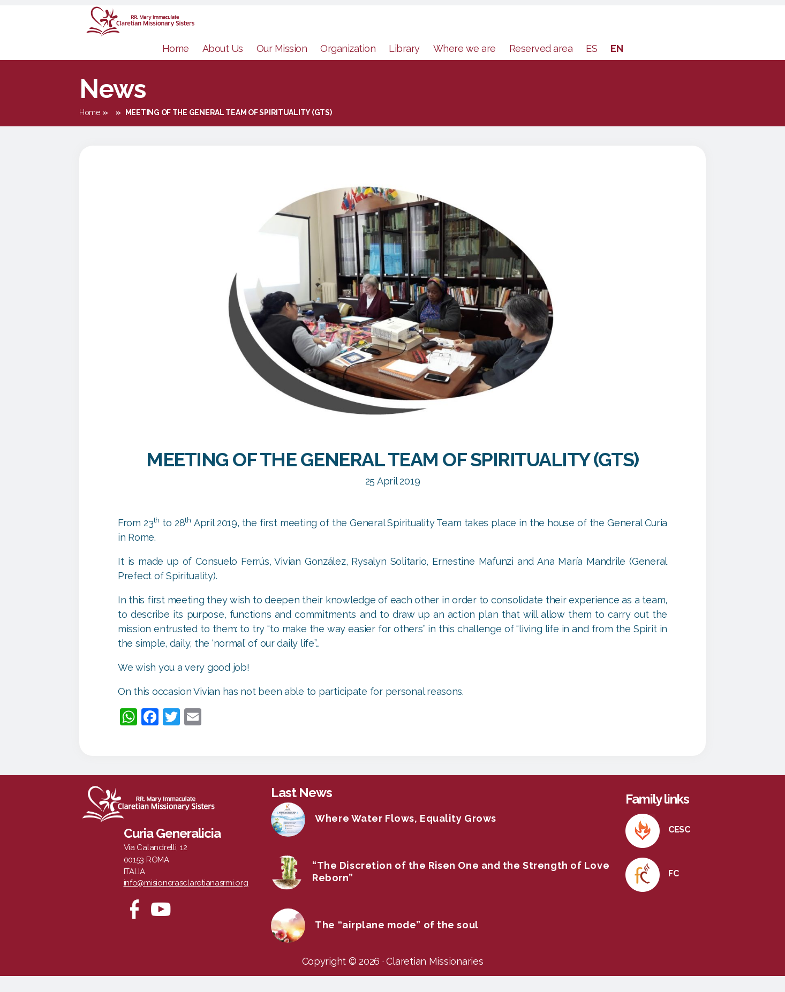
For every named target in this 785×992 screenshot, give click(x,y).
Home (175, 64)
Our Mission (281, 64)
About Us (222, 64)
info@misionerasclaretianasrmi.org (186, 899)
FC (673, 889)
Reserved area (541, 64)
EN (616, 64)
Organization (347, 64)
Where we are (464, 64)
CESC (679, 845)
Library (404, 64)
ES (591, 64)
